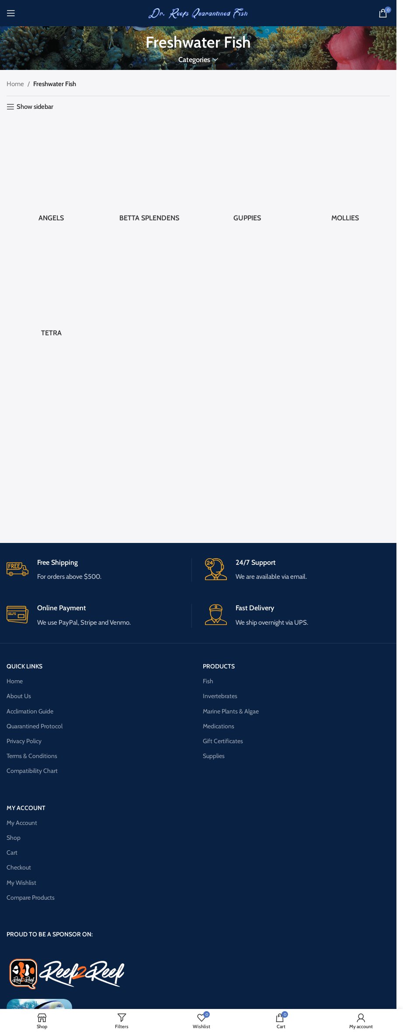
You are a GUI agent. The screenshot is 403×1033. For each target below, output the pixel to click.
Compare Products (31, 897)
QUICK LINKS (24, 666)
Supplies (214, 756)
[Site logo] (198, 13)
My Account (22, 823)
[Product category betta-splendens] (149, 173)
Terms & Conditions (32, 756)
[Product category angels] (51, 173)
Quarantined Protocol (35, 726)
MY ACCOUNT (26, 808)
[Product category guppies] (247, 173)
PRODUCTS (219, 666)
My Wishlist (21, 883)
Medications (218, 726)
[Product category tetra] (51, 288)
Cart (12, 852)
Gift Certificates (223, 741)
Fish (208, 681)
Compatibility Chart (32, 771)
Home (15, 84)
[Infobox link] (99, 570)
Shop (14, 838)
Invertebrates (220, 696)
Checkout (19, 867)
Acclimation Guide (30, 711)
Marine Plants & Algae (231, 711)
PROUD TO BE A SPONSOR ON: (50, 934)
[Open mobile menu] (11, 13)
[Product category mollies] (345, 173)
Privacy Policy (24, 741)
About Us (19, 696)
